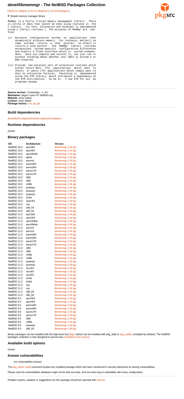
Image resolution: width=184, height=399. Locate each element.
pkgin (72, 349)
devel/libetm (14, 133)
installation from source (76, 352)
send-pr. (101, 395)
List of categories (38, 11)
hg (34, 118)
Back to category (18, 11)
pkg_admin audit (22, 382)
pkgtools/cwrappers (51, 133)
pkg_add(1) (126, 349)
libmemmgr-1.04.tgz (65, 162)
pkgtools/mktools (30, 133)
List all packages (59, 11)
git (38, 118)
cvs (30, 118)
